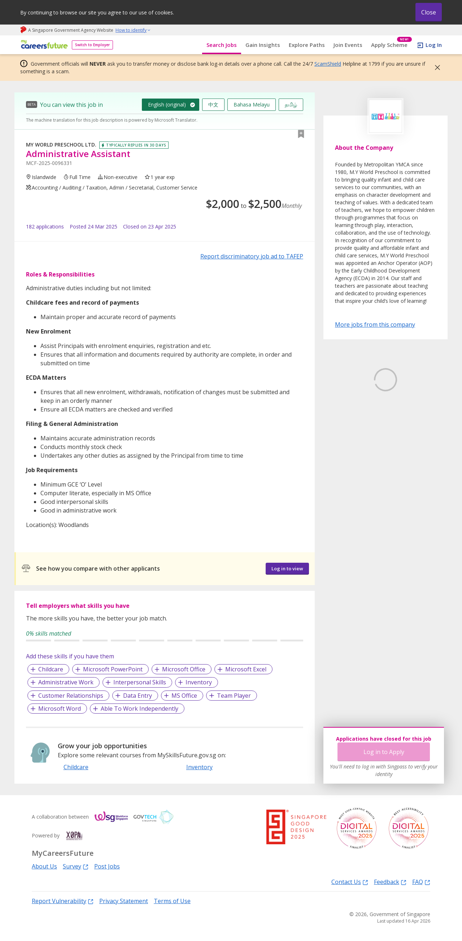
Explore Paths (307, 44)
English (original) (167, 104)
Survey (75, 866)
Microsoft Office (183, 669)
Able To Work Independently (139, 709)
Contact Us (349, 881)
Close (428, 12)
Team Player (234, 696)
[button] (435, 67)
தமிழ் (291, 104)
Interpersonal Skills (139, 682)
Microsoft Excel (245, 669)
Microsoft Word (59, 709)
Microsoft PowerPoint (113, 669)
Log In (434, 44)
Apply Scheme (391, 45)
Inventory (199, 682)
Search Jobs (221, 44)
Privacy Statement (123, 901)
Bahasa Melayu (252, 104)
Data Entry (137, 696)
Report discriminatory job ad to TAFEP (251, 256)
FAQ (421, 881)
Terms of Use (172, 901)
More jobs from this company (375, 324)
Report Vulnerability (62, 900)
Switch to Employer (92, 44)
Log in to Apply (383, 752)
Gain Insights (262, 44)
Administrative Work (65, 682)
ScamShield (327, 63)
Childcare (50, 669)
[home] (43, 45)
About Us (44, 866)
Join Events (348, 44)
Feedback (390, 881)
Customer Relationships (70, 696)
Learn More (355, 434)
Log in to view (287, 568)
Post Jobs (107, 866)
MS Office (184, 696)
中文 (213, 104)
